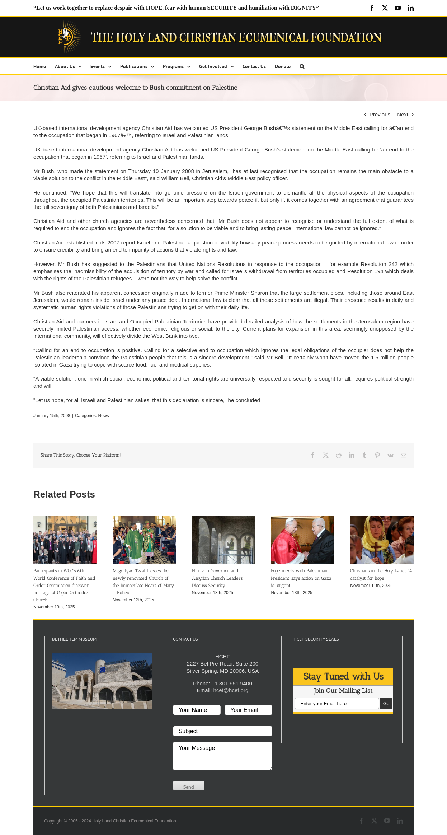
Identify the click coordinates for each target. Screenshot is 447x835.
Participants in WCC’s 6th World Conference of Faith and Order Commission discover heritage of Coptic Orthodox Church (64, 585)
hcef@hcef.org (230, 690)
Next (402, 114)
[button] (302, 66)
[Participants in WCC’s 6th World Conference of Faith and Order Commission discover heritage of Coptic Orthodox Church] (65, 519)
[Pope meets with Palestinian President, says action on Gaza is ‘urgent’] (302, 519)
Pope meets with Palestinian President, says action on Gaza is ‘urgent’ (301, 578)
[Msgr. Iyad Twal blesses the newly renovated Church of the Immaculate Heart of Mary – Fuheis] (144, 519)
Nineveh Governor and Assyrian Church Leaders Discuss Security (217, 578)
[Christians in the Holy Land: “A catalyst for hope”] (382, 519)
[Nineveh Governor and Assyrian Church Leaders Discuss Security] (223, 519)
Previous (380, 114)
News (103, 415)
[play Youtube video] (102, 681)
